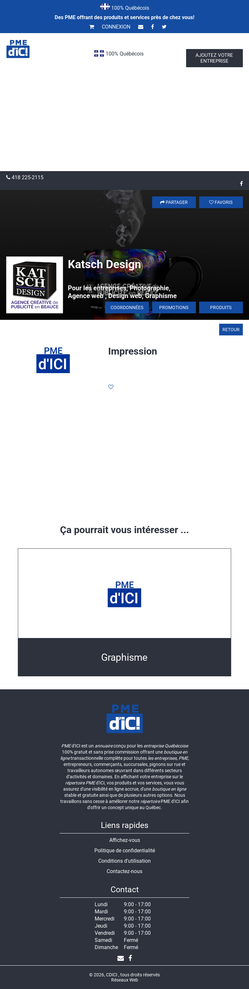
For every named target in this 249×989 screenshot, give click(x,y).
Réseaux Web (124, 980)
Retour (231, 329)
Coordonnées (127, 307)
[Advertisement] (124, 122)
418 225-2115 (24, 177)
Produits (220, 307)
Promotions (173, 307)
